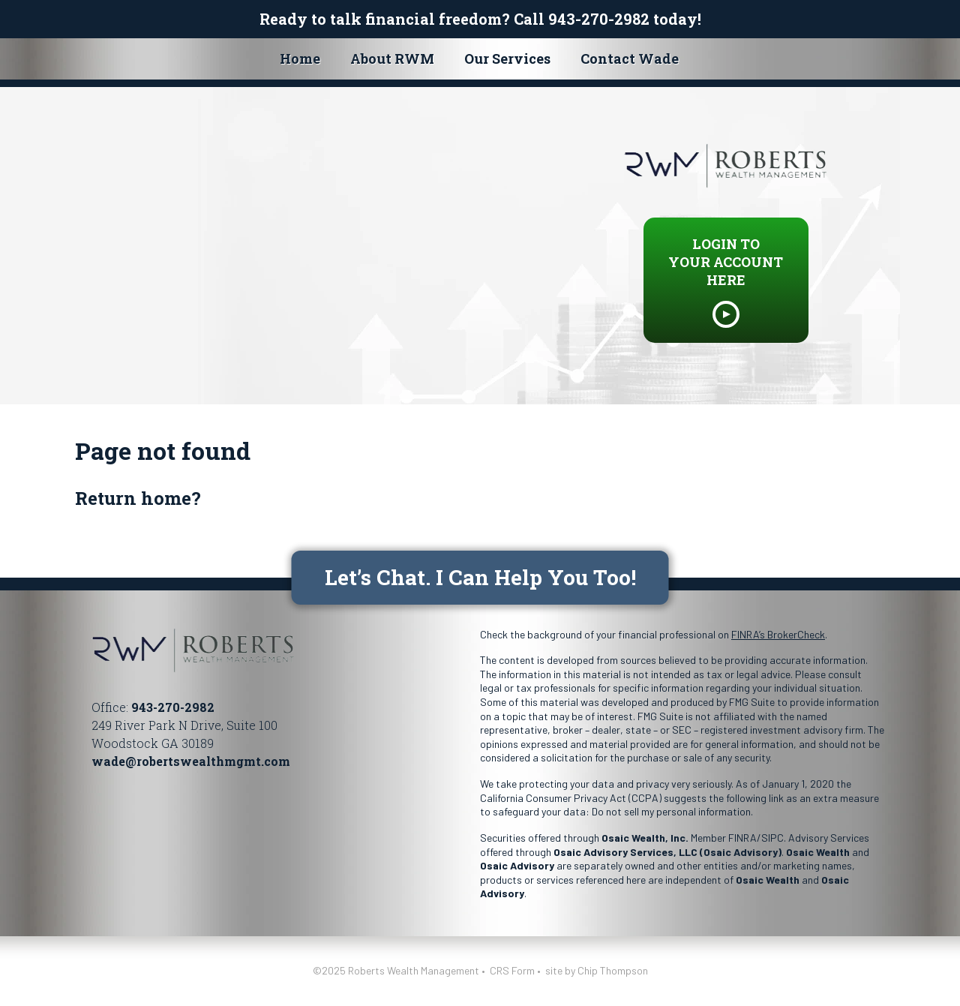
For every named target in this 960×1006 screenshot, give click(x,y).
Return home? (138, 498)
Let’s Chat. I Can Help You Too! (480, 577)
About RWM (392, 59)
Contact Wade (629, 59)
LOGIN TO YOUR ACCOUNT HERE (725, 262)
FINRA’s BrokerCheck (778, 634)
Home (300, 59)
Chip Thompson (613, 970)
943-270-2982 (599, 19)
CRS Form (512, 970)
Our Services (507, 59)
